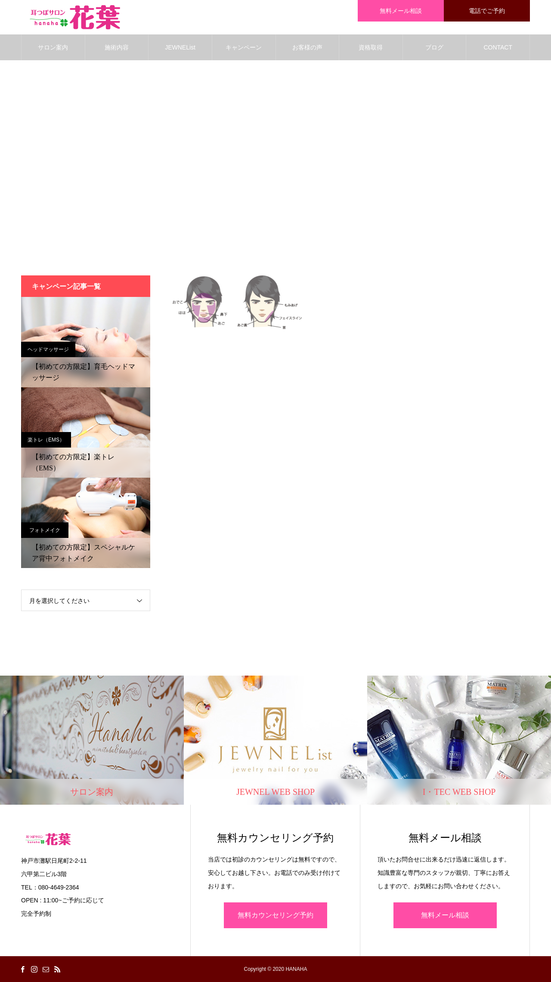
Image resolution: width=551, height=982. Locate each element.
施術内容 (117, 47)
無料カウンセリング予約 (275, 915)
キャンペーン (244, 47)
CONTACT (497, 47)
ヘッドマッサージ (48, 349)
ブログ (434, 47)
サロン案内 (53, 47)
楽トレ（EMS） (46, 440)
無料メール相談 (445, 915)
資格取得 (371, 47)
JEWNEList (180, 47)
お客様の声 (307, 47)
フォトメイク (44, 530)
